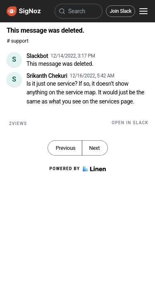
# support (18, 41)
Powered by (77, 168)
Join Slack (120, 11)
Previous (66, 148)
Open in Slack (130, 122)
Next (94, 148)
